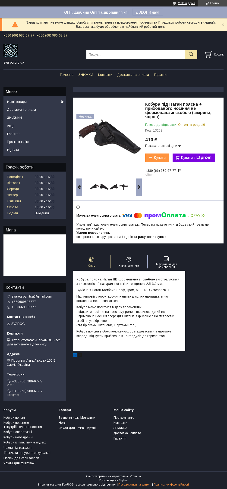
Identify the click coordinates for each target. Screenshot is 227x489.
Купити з (196, 158)
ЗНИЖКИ (85, 75)
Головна (66, 75)
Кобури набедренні (18, 437)
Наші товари (17, 102)
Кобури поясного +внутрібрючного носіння (22, 425)
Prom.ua (135, 476)
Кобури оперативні (17, 432)
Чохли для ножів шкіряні (77, 428)
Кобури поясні (14, 417)
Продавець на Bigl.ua (113, 480)
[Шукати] (191, 54)
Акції (10, 126)
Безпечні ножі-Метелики (77, 417)
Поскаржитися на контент (134, 484)
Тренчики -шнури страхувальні (26, 453)
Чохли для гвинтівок (18, 463)
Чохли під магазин (17, 447)
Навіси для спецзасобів (21, 458)
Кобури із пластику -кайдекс (24, 442)
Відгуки (13, 150)
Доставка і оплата (21, 109)
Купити (160, 158)
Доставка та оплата (133, 75)
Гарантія (160, 75)
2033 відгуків (186, 3)
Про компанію (18, 142)
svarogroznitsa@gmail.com (32, 296)
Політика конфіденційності (171, 484)
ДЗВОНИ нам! (147, 12)
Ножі (62, 422)
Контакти (105, 75)
